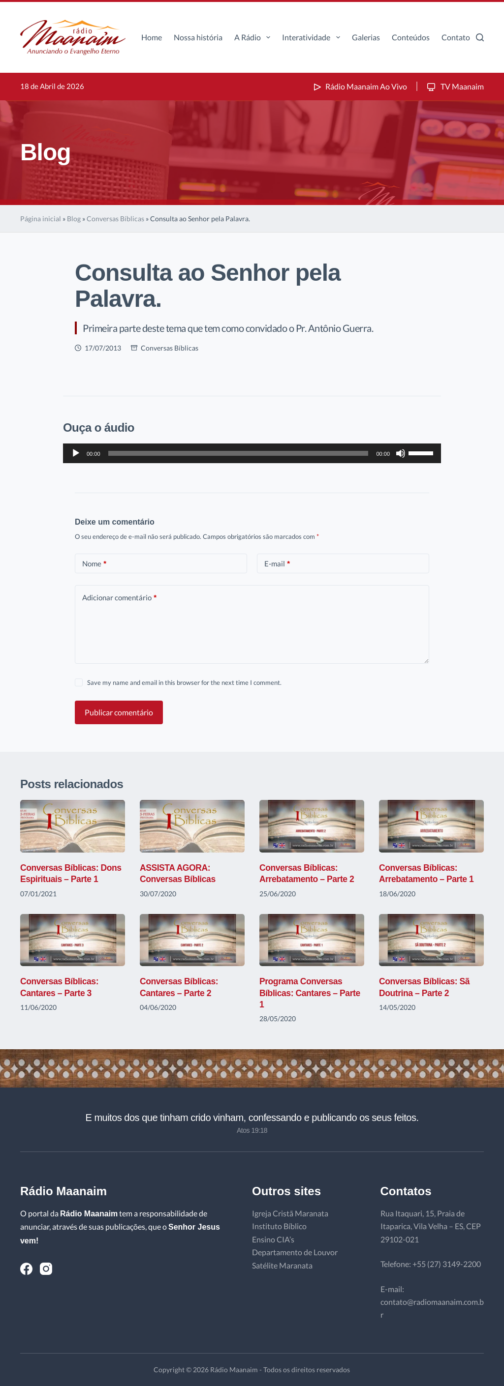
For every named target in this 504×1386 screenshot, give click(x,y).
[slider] (238, 453)
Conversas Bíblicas (115, 218)
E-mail (277, 564)
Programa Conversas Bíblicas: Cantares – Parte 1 (311, 992)
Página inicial (40, 218)
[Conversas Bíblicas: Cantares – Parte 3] (72, 940)
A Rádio (254, 37)
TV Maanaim (454, 86)
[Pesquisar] (480, 37)
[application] (252, 453)
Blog (74, 218)
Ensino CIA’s (273, 1239)
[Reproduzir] (76, 453)
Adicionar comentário (119, 597)
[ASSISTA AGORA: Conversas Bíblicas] (192, 826)
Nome (94, 564)
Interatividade (313, 37)
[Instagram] (46, 1269)
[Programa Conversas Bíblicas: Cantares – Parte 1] (311, 940)
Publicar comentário (119, 712)
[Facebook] (26, 1269)
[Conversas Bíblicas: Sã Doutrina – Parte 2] (431, 940)
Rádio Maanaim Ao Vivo (359, 86)
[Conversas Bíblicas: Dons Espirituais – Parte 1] (72, 826)
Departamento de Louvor (295, 1252)
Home (151, 37)
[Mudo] (401, 453)
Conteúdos (411, 37)
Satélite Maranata (282, 1265)
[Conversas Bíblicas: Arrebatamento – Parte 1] (431, 826)
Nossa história (198, 37)
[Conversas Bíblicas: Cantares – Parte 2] (192, 940)
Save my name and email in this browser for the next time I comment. (184, 682)
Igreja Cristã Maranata (290, 1213)
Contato (455, 37)
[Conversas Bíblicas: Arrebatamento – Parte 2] (311, 826)
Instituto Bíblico (279, 1226)
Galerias (366, 37)
